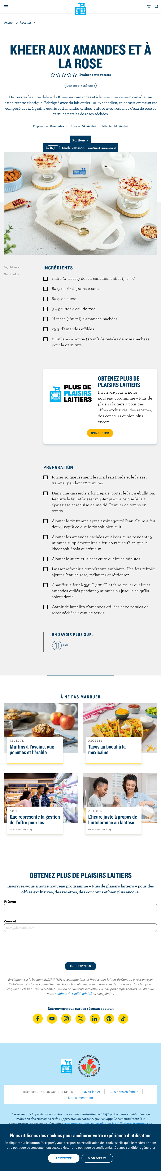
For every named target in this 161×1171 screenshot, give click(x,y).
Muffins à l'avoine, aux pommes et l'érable (32, 749)
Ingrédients (11, 267)
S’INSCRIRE (100, 433)
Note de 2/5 (58, 75)
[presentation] (80, 947)
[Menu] (6, 7)
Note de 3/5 (63, 75)
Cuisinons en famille (124, 1092)
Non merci (97, 1158)
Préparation (11, 274)
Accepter (63, 1158)
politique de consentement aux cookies (40, 1147)
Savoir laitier (91, 1092)
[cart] (149, 7)
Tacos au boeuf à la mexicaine (107, 749)
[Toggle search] (157, 7)
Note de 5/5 (74, 75)
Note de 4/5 (69, 75)
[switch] (80, 147)
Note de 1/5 (53, 75)
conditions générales (141, 1147)
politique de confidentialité (73, 993)
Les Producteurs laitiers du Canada (80, 8)
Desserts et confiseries (80, 85)
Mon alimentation (80, 1097)
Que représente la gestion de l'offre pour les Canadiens (35, 822)
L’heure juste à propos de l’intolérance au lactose (112, 820)
